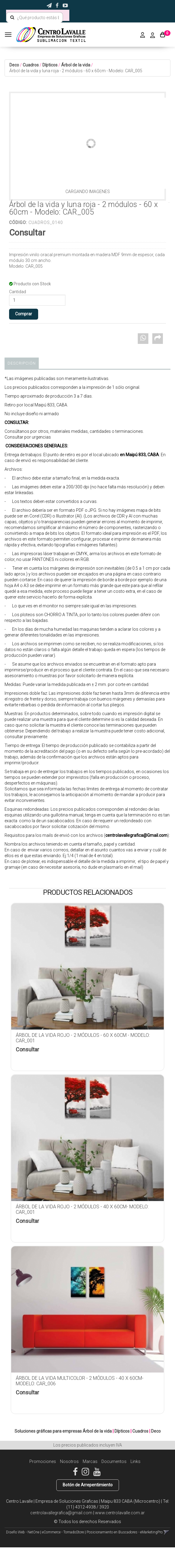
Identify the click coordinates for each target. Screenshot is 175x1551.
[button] (49, 6)
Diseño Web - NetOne (22, 1532)
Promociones (42, 1461)
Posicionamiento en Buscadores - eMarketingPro (125, 1532)
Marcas (90, 1461)
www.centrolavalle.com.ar (120, 1512)
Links (135, 1461)
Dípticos (50, 65)
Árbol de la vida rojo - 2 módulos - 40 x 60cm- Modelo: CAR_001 (82, 1209)
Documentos (114, 1461)
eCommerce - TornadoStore (63, 1532)
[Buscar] (12, 17)
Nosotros (69, 1461)
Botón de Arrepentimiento (88, 1484)
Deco (14, 65)
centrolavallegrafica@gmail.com (61, 1512)
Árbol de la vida (75, 65)
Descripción (22, 363)
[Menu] (9, 34)
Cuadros (31, 65)
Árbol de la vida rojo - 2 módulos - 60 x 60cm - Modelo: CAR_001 (83, 1038)
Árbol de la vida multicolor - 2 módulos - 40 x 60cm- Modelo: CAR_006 (80, 1380)
